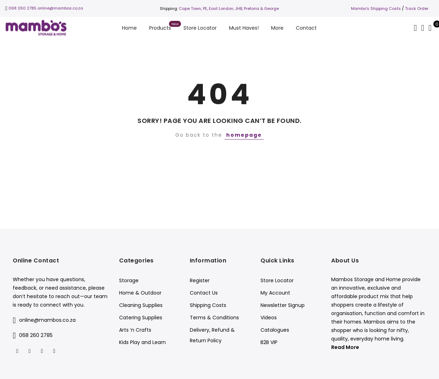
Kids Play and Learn (142, 342)
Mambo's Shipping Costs (376, 8)
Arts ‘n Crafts (135, 329)
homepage (244, 134)
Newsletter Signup (283, 305)
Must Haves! (244, 27)
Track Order (416, 8)
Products (160, 27)
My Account (275, 292)
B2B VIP (269, 342)
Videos (269, 317)
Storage (129, 280)
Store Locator (200, 27)
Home (129, 27)
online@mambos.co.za (60, 8)
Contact (306, 27)
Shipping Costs (208, 305)
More (277, 27)
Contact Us (204, 292)
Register (200, 280)
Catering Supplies (140, 317)
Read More (345, 347)
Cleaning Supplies (141, 305)
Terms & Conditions (214, 317)
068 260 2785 (22, 8)
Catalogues (275, 329)
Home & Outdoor (140, 292)
